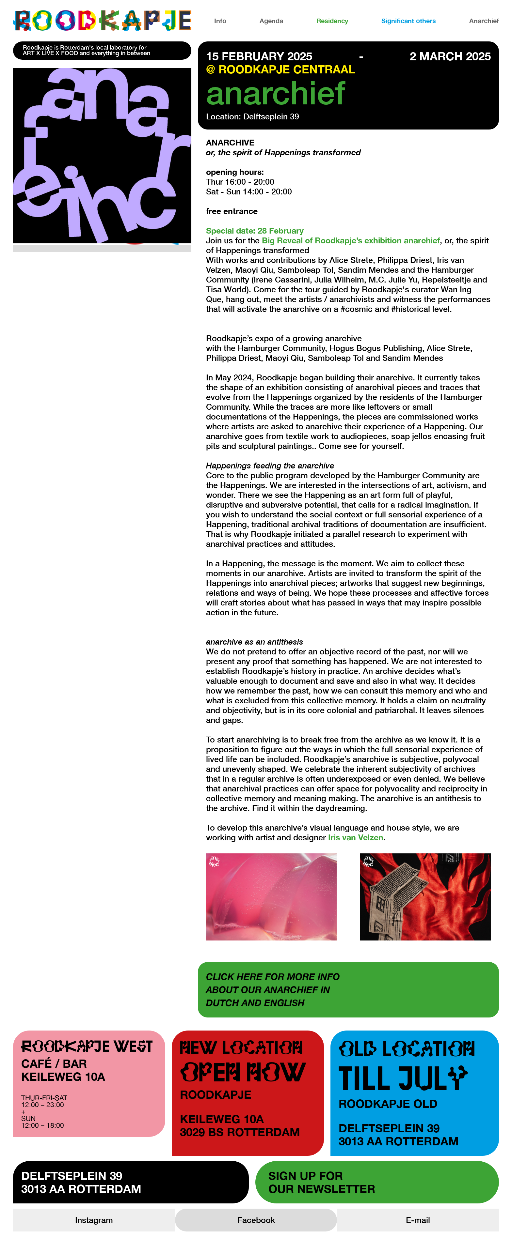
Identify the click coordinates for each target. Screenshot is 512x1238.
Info (220, 20)
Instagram (94, 1220)
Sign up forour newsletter (321, 1182)
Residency (332, 20)
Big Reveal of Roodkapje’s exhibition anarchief (351, 240)
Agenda (271, 20)
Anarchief (484, 20)
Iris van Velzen (355, 837)
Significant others (408, 20)
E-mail (418, 1220)
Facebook (256, 1220)
